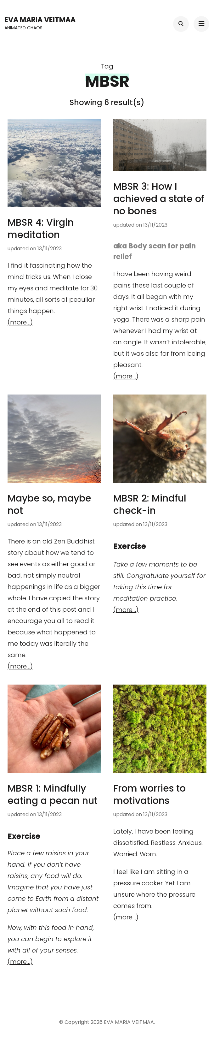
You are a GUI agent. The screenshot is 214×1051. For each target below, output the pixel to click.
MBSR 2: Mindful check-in (149, 504)
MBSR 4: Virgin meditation (41, 228)
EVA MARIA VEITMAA (40, 20)
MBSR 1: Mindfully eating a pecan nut (53, 794)
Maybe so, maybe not (49, 504)
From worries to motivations (149, 794)
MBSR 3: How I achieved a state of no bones (158, 199)
